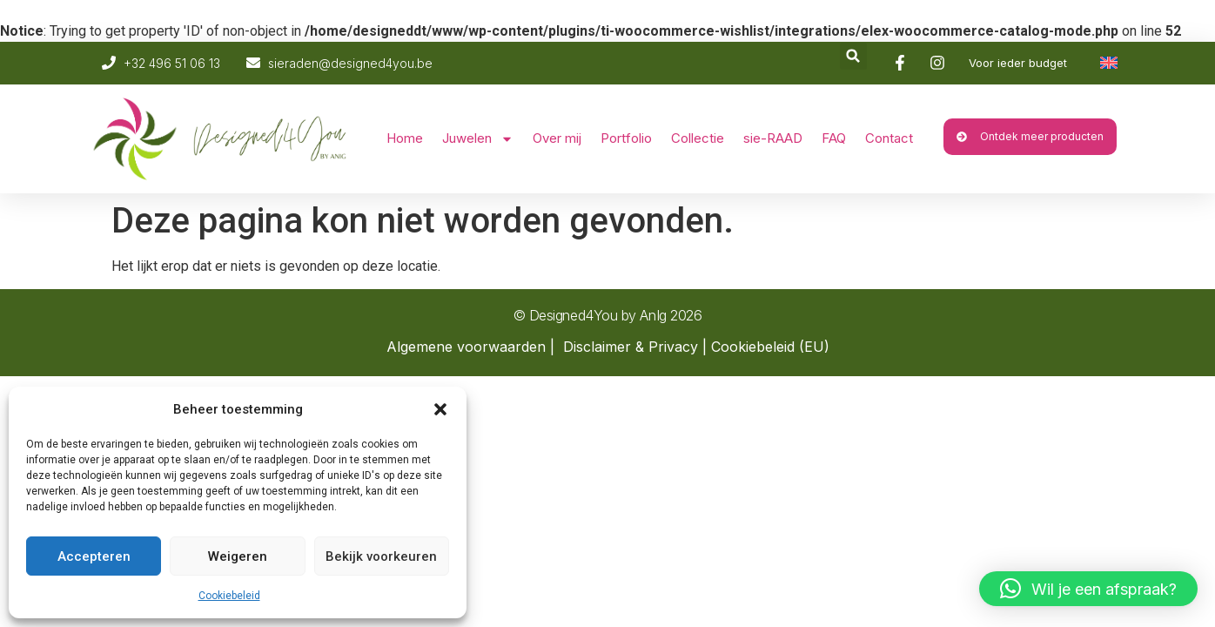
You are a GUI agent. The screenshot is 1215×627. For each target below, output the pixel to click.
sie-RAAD (772, 138)
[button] (440, 409)
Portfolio (626, 138)
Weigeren (237, 556)
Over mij (557, 138)
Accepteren (94, 556)
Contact (889, 138)
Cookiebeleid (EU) (770, 346)
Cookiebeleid (229, 596)
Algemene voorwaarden (466, 346)
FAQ (834, 138)
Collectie (697, 138)
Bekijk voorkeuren (381, 556)
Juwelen (478, 139)
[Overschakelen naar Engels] (1108, 62)
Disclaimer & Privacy (630, 346)
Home (404, 138)
